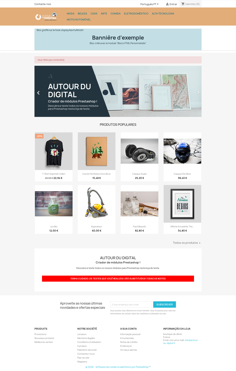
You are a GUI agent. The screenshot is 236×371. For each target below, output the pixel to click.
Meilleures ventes (43, 342)
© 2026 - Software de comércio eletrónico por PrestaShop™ (118, 367)
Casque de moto (182, 173)
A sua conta (128, 328)
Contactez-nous (86, 353)
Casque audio (139, 173)
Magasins (82, 361)
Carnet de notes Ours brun (96, 173)
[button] (47, 91)
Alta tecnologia (163, 13)
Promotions (40, 334)
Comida (116, 13)
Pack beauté (139, 226)
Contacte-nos (42, 4)
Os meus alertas (128, 349)
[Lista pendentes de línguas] (150, 4)
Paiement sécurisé (87, 349)
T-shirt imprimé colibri (53, 173)
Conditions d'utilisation (89, 342)
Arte (104, 13)
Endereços (126, 346)
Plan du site (83, 357)
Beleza (82, 13)
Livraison (81, 334)
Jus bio (53, 226)
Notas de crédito (129, 342)
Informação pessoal (130, 334)
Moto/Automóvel (79, 19)
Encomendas (127, 338)
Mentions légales (86, 338)
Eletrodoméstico (136, 13)
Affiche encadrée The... (182, 226)
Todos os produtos (187, 243)
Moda (70, 13)
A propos (82, 346)
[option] (118, 91)
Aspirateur (96, 226)
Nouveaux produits (44, 338)
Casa (94, 13)
